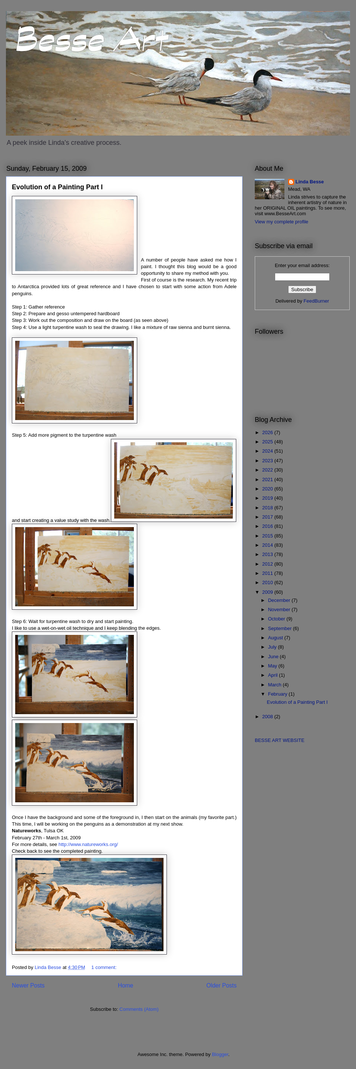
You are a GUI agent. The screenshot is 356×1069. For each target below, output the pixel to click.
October (277, 619)
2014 (268, 545)
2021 (268, 479)
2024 (268, 451)
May (273, 666)
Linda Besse (310, 181)
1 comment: (104, 967)
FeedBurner (316, 301)
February (278, 694)
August (276, 637)
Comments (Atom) (138, 1009)
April (273, 675)
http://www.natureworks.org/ (88, 844)
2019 (268, 498)
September (280, 628)
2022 (268, 470)
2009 (268, 592)
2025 (268, 441)
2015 (268, 536)
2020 (268, 489)
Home (126, 985)
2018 (268, 507)
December (280, 600)
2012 (268, 564)
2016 (268, 526)
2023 (268, 460)
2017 (268, 517)
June (274, 656)
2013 (268, 554)
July (273, 647)
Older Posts (222, 985)
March (275, 684)
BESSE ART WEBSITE (279, 740)
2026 (268, 432)
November (280, 609)
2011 (268, 573)
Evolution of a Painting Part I (57, 187)
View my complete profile (281, 221)
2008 (268, 716)
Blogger (220, 1054)
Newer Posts (28, 985)
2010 (268, 582)
